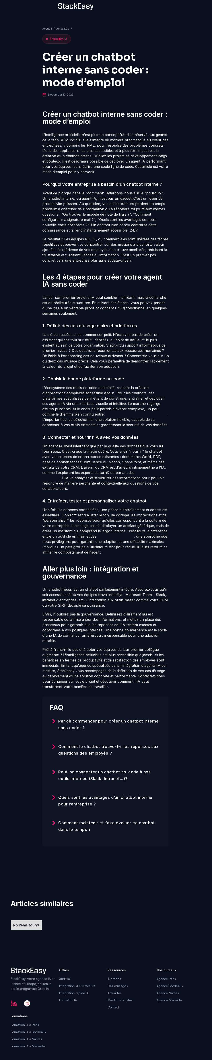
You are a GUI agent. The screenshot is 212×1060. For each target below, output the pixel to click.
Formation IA (68, 1000)
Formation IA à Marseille (28, 1046)
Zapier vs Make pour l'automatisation (136, 414)
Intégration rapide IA (74, 993)
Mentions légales (120, 1000)
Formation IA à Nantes (26, 1039)
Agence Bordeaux (169, 986)
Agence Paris (166, 979)
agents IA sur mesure (115, 536)
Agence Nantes (167, 993)
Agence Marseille (169, 1000)
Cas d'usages (118, 986)
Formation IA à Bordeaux (28, 1032)
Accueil (47, 28)
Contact (113, 1007)
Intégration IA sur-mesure (77, 986)
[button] (147, 6)
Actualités (62, 28)
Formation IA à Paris (25, 1025)
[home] (75, 6)
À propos (114, 979)
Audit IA (64, 979)
